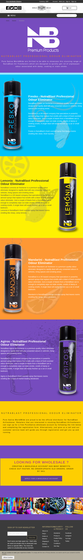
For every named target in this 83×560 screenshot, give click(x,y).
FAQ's (44, 533)
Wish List (62, 1)
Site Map (56, 546)
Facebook (68, 533)
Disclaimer (57, 533)
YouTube (68, 538)
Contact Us (45, 546)
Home (8, 20)
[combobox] (67, 15)
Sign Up (73, 1)
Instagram (68, 536)
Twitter (67, 541)
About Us (45, 531)
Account (55, 1)
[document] (41, 555)
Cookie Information (12, 554)
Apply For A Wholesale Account (41, 478)
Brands (14, 20)
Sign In (68, 1)
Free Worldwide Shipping (13, 1)
